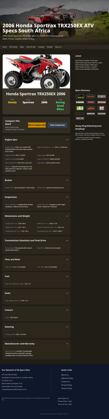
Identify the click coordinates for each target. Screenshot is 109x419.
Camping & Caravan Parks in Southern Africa (17, 378)
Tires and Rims (36, 259)
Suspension (36, 197)
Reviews (50, 47)
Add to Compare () (37, 125)
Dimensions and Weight (36, 216)
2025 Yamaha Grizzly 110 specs (86, 67)
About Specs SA (63, 398)
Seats (36, 293)
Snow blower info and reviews (12, 386)
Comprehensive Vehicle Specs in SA (14, 389)
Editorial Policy (67, 378)
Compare (41, 47)
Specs (22, 47)
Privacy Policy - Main (65, 401)
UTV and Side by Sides (9, 375)
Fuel (36, 276)
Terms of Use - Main (65, 404)
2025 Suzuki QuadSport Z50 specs (87, 69)
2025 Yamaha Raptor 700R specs (86, 65)
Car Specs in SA (7, 380)
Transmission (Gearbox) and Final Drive (36, 240)
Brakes (36, 180)
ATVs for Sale (31, 47)
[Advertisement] (83, 79)
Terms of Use (66, 388)
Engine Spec (36, 139)
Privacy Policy (66, 385)
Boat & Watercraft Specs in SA (12, 383)
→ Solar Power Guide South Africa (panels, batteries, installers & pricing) (88, 138)
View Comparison (57, 125)
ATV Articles (13, 47)
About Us (65, 375)
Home (5, 47)
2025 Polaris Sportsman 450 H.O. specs (88, 63)
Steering (36, 327)
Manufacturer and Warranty (36, 343)
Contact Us (65, 381)
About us (58, 47)
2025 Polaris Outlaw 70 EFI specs (86, 61)
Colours (36, 310)
